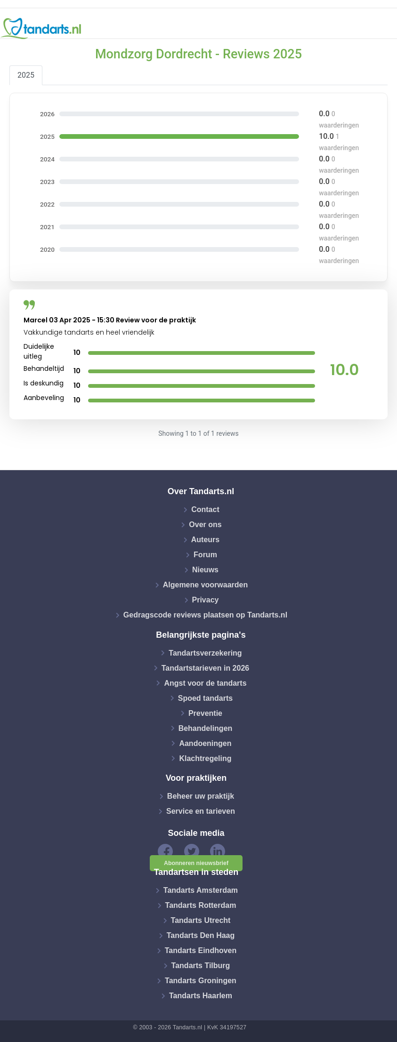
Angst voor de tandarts (205, 683)
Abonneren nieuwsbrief (196, 863)
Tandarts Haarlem (200, 996)
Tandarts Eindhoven (201, 950)
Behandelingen (205, 728)
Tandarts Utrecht (201, 920)
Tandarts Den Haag (201, 935)
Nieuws (205, 570)
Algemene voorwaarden (205, 585)
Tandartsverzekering (205, 653)
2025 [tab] (25, 75)
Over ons (205, 525)
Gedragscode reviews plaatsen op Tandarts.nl (205, 615)
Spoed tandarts (205, 698)
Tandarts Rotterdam (200, 905)
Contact (205, 509)
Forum (205, 555)
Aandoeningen (205, 743)
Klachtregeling (205, 758)
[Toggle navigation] (384, 28)
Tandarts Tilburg (200, 966)
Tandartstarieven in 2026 (205, 668)
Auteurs (205, 540)
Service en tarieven (200, 811)
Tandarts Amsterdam (200, 890)
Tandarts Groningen (200, 981)
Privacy (205, 600)
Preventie (205, 713)
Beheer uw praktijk (200, 796)
